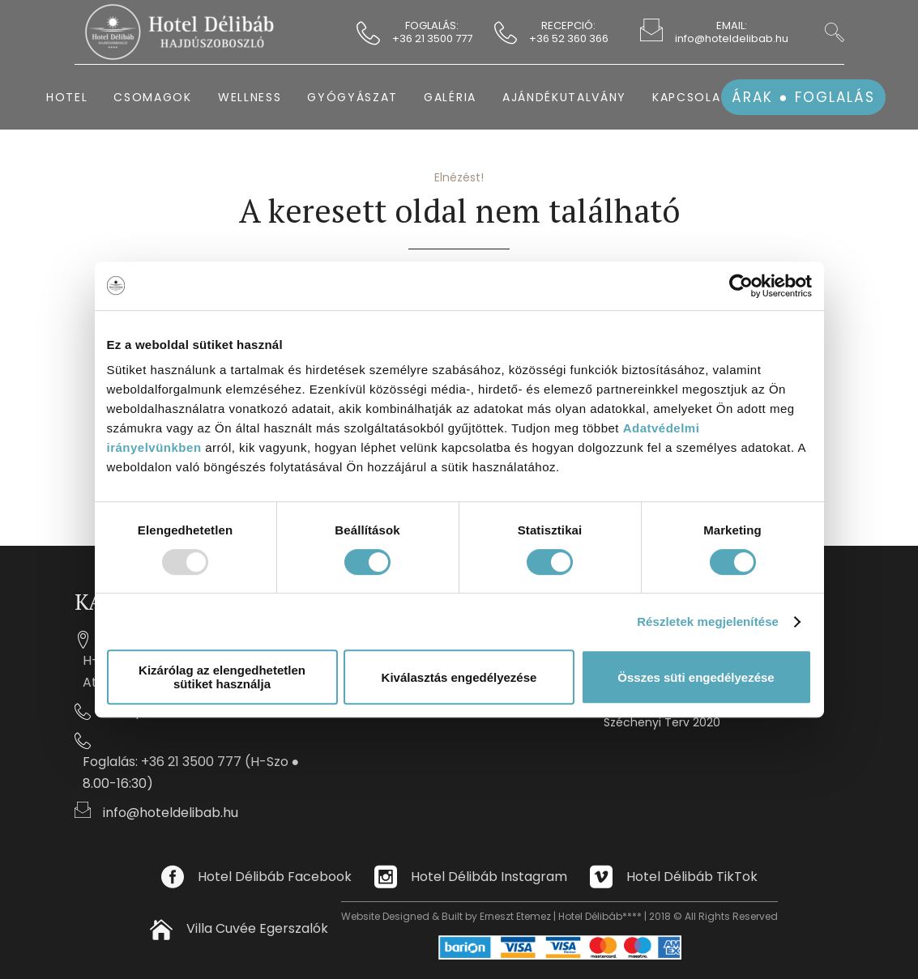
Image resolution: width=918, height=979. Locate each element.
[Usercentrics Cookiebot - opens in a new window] (741, 286)
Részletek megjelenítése (708, 621)
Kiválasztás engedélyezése (459, 677)
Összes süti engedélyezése (695, 677)
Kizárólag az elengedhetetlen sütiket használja (222, 677)
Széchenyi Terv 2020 (662, 722)
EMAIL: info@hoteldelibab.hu (731, 32)
